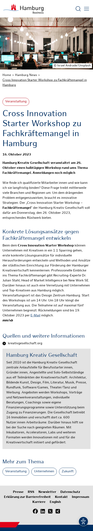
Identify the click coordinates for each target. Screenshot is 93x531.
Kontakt (61, 497)
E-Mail (35, 315)
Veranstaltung (16, 101)
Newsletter (47, 492)
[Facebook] (35, 511)
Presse (18, 492)
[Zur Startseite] (23, 9)
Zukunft (68, 471)
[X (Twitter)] (50, 511)
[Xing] (58, 511)
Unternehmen (44, 471)
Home (7, 75)
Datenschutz (70, 492)
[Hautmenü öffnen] (86, 9)
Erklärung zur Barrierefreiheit (27, 497)
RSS (31, 492)
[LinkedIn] (43, 511)
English (55, 502)
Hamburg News (26, 75)
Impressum (80, 497)
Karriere (39, 502)
